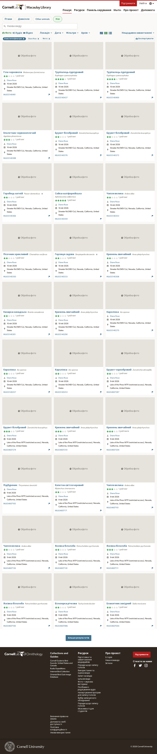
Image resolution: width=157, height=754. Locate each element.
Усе (58, 19)
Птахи (8, 19)
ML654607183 (9, 504)
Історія (108, 657)
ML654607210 (61, 450)
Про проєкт (131, 10)
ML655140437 (61, 98)
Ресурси (79, 10)
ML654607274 (9, 450)
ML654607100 (9, 626)
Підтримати (128, 3)
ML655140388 (9, 158)
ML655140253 (61, 392)
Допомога (148, 10)
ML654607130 (61, 568)
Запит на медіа (85, 676)
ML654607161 (113, 508)
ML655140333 (61, 277)
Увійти (143, 3)
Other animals (42, 19)
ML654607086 (61, 626)
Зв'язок (109, 663)
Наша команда (112, 660)
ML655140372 (113, 155)
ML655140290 (61, 334)
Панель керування (99, 10)
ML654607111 (112, 568)
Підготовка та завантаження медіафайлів (85, 659)
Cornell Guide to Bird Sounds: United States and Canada (61, 663)
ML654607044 (113, 626)
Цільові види (84, 679)
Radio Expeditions (57, 669)
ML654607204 (113, 450)
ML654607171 (61, 511)
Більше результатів (78, 638)
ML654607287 (113, 392)
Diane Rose (11, 80)
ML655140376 (61, 155)
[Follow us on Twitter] (140, 665)
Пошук (67, 10)
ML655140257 (9, 392)
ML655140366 (9, 216)
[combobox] (42, 26)
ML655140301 (9, 334)
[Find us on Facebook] (134, 665)
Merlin (117, 10)
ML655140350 (9, 277)
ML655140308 (113, 277)
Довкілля (23, 19)
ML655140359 (61, 219)
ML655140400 (113, 98)
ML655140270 (113, 330)
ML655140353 (113, 216)
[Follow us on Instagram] (146, 665)
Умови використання (60, 733)
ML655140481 (9, 95)
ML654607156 (9, 568)
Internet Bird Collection (60, 672)
